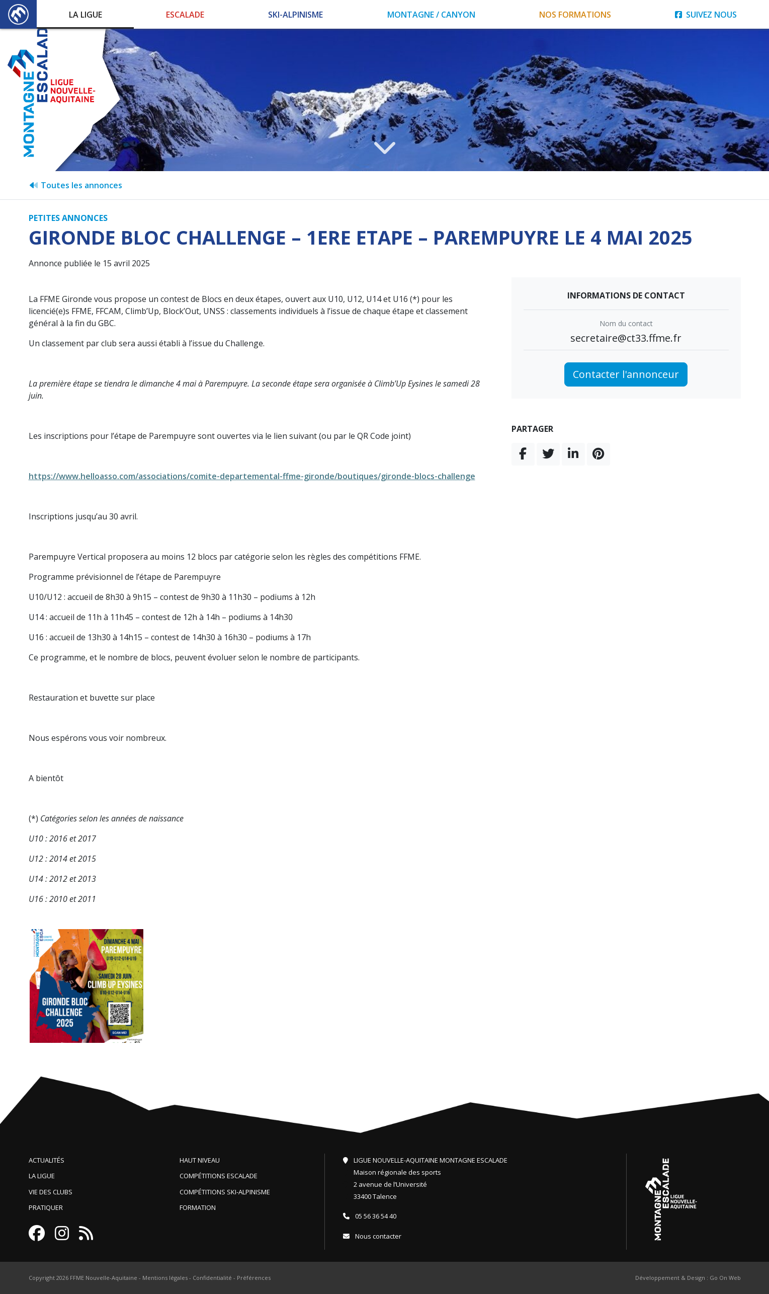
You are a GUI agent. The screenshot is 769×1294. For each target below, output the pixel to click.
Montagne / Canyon (431, 14)
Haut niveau (200, 1160)
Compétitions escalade (219, 1175)
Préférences (254, 1277)
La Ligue (85, 14)
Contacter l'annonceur (626, 374)
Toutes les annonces (75, 185)
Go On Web (725, 1277)
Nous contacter (372, 1236)
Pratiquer (46, 1207)
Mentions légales (165, 1277)
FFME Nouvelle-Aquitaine (103, 1277)
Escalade (185, 14)
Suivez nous (706, 14)
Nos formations (575, 14)
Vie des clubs (50, 1191)
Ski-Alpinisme (295, 14)
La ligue (42, 1175)
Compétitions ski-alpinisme (225, 1191)
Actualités (46, 1160)
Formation (198, 1207)
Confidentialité (212, 1277)
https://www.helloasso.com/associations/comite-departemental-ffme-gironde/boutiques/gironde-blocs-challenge (252, 476)
